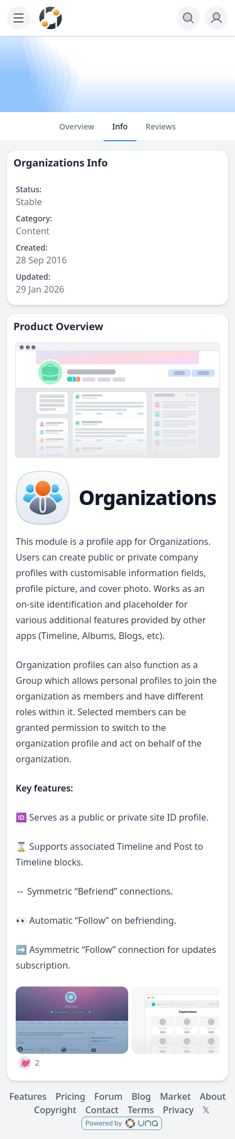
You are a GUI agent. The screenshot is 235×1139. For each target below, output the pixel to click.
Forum (108, 1096)
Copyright (55, 1110)
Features (27, 1096)
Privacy (178, 1110)
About (212, 1096)
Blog (141, 1096)
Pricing (70, 1096)
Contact (102, 1110)
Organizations (48, 162)
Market (175, 1096)
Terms (141, 1110)
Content (32, 231)
